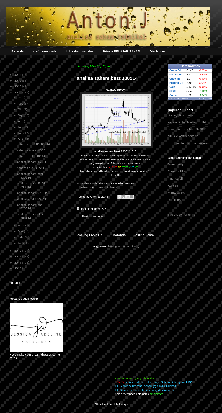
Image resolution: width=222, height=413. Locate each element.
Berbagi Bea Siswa (180, 115)
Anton (94, 196)
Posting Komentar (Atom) (123, 246)
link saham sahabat (80, 51)
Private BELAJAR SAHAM (121, 51)
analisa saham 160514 (32, 162)
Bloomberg (175, 164)
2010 (18, 268)
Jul (20, 127)
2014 (18, 92)
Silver (172, 91)
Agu (21, 121)
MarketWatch (177, 192)
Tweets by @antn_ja (181, 214)
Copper (173, 95)
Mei (20, 139)
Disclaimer (157, 51)
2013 (18, 250)
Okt (20, 109)
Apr (20, 225)
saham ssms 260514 (31, 150)
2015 (18, 86)
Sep (21, 115)
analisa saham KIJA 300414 (30, 216)
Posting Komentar (93, 216)
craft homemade (44, 51)
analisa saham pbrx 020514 (30, 206)
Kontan (173, 185)
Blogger (123, 404)
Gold (172, 86)
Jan (20, 243)
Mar (21, 231)
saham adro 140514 (30, 168)
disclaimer (111, 187)
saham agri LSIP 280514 (33, 144)
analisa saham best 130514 (30, 175)
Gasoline (174, 78)
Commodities (177, 171)
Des (21, 97)
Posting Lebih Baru (91, 235)
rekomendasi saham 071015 (187, 129)
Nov (21, 103)
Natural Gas (176, 74)
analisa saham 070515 (32, 193)
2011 (18, 262)
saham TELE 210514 (31, 156)
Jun (20, 133)
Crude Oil (175, 70)
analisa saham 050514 (32, 198)
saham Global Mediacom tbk (187, 122)
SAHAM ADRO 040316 (183, 136)
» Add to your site (204, 98)
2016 (18, 80)
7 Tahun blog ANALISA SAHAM (189, 143)
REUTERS (174, 200)
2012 (18, 256)
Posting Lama (143, 235)
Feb (21, 237)
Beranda (17, 51)
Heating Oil (176, 82)
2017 (18, 74)
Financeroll (175, 178)
